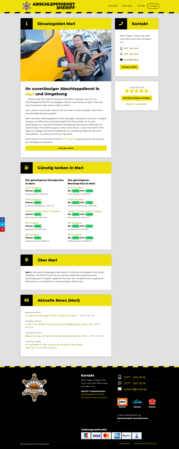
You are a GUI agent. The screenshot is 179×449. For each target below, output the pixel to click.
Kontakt (141, 6)
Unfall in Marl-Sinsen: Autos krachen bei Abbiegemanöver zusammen (58, 324)
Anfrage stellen (66, 148)
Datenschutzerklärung (145, 443)
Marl (29, 94)
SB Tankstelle (32, 223)
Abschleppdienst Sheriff (92, 394)
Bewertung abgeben (136, 104)
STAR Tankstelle (33, 188)
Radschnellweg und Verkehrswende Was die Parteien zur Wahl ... (57, 336)
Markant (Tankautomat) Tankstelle (42, 211)
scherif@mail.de (131, 60)
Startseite (113, 6)
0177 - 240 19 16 (69, 139)
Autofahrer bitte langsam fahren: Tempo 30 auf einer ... (52, 315)
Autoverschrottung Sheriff (94, 397)
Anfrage (153, 6)
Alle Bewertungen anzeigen (136, 98)
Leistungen (127, 6)
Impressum (124, 443)
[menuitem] (113, 6)
